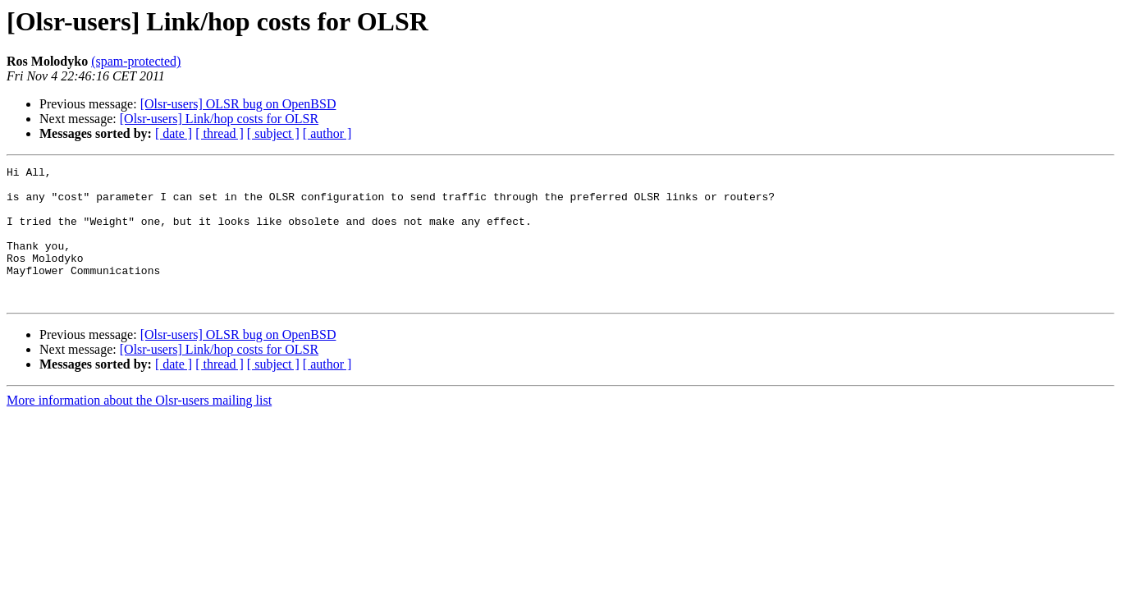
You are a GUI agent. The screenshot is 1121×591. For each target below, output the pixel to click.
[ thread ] (219, 133)
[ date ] (173, 133)
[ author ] (327, 133)
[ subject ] (273, 133)
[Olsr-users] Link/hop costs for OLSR (219, 119)
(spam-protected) (136, 61)
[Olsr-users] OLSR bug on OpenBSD (238, 104)
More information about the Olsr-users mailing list (139, 427)
